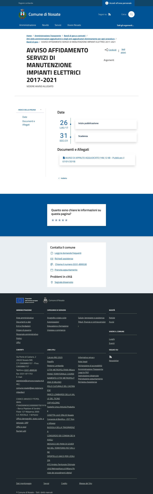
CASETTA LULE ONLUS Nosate (60, 415)
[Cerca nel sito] (130, 14)
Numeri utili (21, 430)
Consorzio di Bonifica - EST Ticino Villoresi (60, 421)
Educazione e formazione (57, 325)
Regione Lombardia (26, 3)
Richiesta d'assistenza (87, 381)
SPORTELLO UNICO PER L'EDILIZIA (61, 458)
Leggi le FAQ (83, 372)
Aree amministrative (25, 317)
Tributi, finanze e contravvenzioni (92, 323)
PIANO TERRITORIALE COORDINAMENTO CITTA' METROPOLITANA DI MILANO (61, 378)
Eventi (112, 343)
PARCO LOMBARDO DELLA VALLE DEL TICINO (61, 396)
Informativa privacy (86, 357)
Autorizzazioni (53, 321)
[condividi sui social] (110, 50)
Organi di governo (23, 330)
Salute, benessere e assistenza (91, 317)
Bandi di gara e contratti (74, 35)
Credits (64, 483)
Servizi (58, 25)
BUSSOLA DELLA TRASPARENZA (61, 429)
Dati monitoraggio (23, 483)
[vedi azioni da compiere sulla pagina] (122, 51)
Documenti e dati (23, 321)
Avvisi (111, 321)
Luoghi (112, 339)
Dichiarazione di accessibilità (90, 365)
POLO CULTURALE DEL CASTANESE (61, 388)
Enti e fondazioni (23, 325)
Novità (45, 25)
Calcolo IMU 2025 (55, 357)
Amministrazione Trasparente (48, 35)
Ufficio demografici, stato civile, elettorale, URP (30, 420)
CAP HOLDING (53, 402)
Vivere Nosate (74, 25)
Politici (19, 338)
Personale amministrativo (27, 334)
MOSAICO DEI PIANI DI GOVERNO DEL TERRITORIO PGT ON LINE (61, 448)
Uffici (18, 342)
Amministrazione (27, 25)
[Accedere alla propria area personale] (118, 3)
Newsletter (114, 360)
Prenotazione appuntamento (90, 378)
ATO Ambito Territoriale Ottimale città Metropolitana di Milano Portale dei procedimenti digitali (61, 468)
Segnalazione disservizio (88, 375)
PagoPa (50, 361)
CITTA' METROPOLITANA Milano (61, 369)
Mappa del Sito (85, 483)
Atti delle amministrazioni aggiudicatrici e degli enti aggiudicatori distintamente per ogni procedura (71, 38)
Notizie (112, 317)
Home (29, 35)
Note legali (82, 361)
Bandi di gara (32, 41)
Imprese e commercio (56, 330)
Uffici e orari (21, 426)
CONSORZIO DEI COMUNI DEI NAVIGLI (61, 437)
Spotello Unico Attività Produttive (61, 408)
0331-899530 (30, 370)
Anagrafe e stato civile (56, 317)
